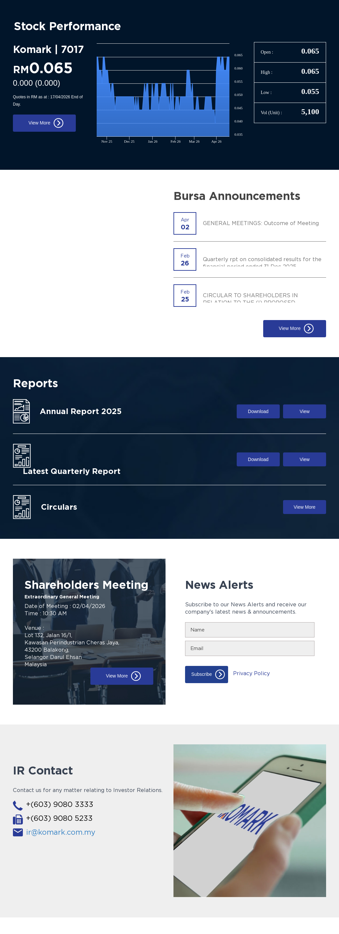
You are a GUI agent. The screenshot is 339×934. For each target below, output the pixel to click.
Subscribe (201, 674)
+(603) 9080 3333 (59, 804)
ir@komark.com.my (60, 832)
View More (39, 122)
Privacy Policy (251, 673)
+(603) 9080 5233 (59, 818)
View (305, 411)
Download (258, 411)
